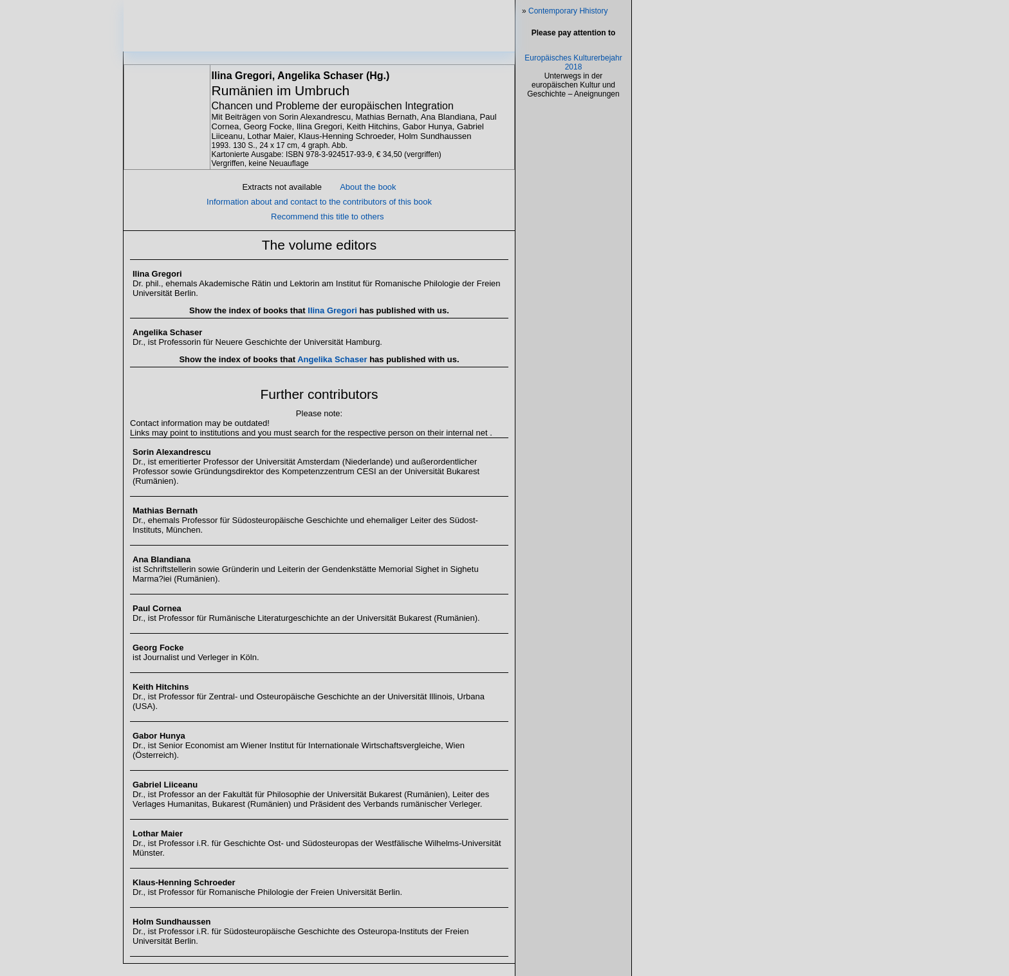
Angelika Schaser (333, 371)
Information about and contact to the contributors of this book (319, 214)
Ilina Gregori (333, 322)
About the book (368, 199)
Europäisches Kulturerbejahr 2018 (573, 172)
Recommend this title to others (327, 229)
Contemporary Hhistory (567, 10)
